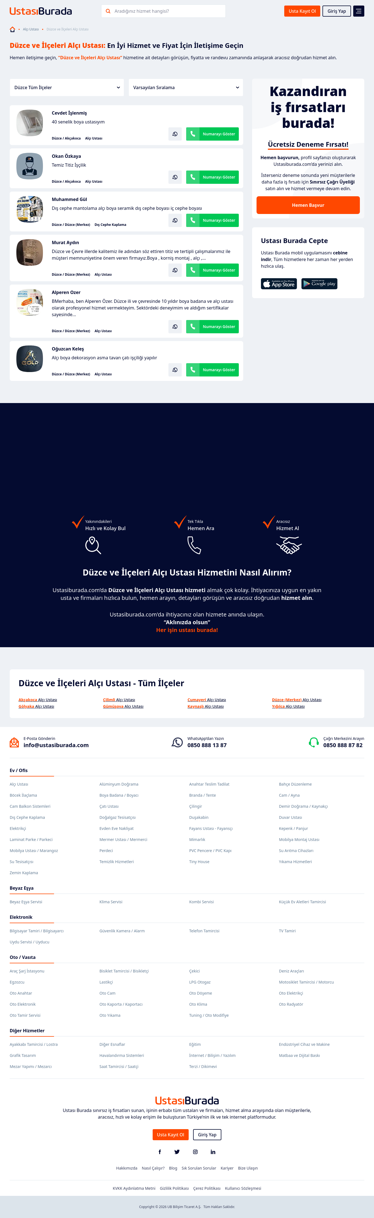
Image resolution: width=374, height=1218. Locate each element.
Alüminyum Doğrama (119, 784)
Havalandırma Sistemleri (121, 1055)
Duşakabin (199, 817)
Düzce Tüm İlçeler (67, 87)
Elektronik (21, 917)
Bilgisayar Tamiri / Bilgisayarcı (37, 930)
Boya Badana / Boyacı (119, 795)
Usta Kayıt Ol (302, 11)
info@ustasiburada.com (56, 745)
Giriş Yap (336, 11)
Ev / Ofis (19, 770)
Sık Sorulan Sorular (199, 1168)
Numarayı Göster (219, 133)
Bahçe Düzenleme (295, 784)
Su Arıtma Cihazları (296, 850)
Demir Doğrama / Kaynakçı (303, 806)
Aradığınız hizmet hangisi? (142, 11)
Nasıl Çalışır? (153, 1168)
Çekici (194, 971)
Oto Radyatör (291, 1004)
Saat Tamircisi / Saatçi (119, 1066)
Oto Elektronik (23, 1004)
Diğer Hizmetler (27, 1031)
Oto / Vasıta (23, 957)
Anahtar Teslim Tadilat (209, 784)
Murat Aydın (65, 242)
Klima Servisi (110, 901)
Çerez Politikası (207, 1188)
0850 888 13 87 (207, 745)
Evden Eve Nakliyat (116, 828)
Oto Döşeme (200, 993)
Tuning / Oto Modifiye (209, 1015)
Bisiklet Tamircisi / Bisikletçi (124, 971)
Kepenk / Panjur (293, 828)
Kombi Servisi (201, 901)
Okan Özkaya (66, 156)
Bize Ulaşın (248, 1168)
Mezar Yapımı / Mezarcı (31, 1066)
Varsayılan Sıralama (186, 87)
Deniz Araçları (291, 971)
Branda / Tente (202, 795)
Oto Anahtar (21, 993)
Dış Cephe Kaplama (110, 225)
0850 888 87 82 (342, 745)
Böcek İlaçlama (23, 795)
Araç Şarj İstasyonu (27, 971)
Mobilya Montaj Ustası (299, 839)
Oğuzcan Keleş (68, 349)
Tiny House (199, 861)
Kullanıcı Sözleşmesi (243, 1188)
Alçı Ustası (31, 29)
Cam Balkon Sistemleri (30, 806)
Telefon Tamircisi (204, 930)
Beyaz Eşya (22, 888)
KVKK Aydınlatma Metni (134, 1188)
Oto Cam (107, 993)
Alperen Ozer (66, 292)
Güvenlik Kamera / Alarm (122, 930)
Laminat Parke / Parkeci (31, 839)
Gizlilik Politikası (174, 1188)
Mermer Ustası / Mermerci (123, 839)
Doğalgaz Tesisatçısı (117, 817)
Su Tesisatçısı (21, 861)
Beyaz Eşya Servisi (26, 901)
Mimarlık (197, 839)
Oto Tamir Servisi (25, 1015)
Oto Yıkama (110, 1015)
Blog (173, 1168)
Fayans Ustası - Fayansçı (211, 828)
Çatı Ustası (109, 806)
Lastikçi (106, 982)
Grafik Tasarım (23, 1055)
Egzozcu (17, 982)
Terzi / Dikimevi (203, 1066)
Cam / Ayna (289, 795)
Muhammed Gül (69, 199)
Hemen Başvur (308, 205)
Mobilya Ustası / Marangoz (34, 850)
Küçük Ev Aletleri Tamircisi (302, 901)
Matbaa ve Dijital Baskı (299, 1055)
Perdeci (106, 850)
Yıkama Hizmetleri (295, 861)
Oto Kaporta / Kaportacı (121, 1004)
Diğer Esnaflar (112, 1044)
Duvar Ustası (290, 817)
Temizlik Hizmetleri (116, 861)
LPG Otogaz (200, 982)
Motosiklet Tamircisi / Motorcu (306, 982)
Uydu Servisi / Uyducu (29, 942)
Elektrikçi (18, 828)
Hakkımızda (126, 1168)
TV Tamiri (287, 930)
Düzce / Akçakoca (66, 138)
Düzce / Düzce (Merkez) (71, 225)
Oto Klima (198, 1004)
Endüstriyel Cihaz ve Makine (304, 1044)
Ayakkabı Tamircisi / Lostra (34, 1044)
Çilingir (195, 806)
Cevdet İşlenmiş (69, 113)
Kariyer (227, 1168)
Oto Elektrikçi (291, 993)
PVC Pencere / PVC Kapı (210, 850)
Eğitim (195, 1044)
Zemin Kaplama (24, 872)
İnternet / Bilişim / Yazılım (212, 1055)
